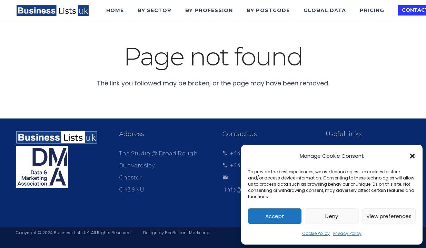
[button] (412, 156)
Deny (331, 216)
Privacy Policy (347, 233)
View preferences (389, 216)
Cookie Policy (316, 233)
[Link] (52, 10)
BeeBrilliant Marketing (187, 233)
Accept (274, 216)
